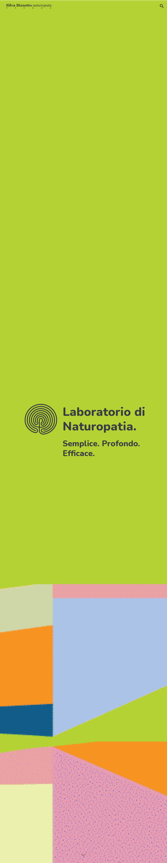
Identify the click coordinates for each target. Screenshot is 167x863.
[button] (162, 6)
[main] (108, 431)
